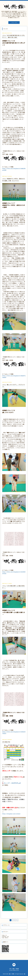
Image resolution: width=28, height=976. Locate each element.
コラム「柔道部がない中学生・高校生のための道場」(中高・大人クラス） (13, 179)
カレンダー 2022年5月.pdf (12, 783)
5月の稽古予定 (6, 742)
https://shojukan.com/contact (11, 814)
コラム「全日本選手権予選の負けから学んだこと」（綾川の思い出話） (13, 36)
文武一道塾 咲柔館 (10, 973)
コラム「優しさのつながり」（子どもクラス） (13, 385)
